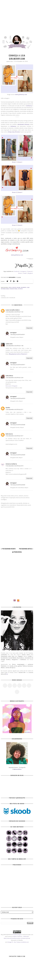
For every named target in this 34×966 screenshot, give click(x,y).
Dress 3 (14, 192)
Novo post (8, 386)
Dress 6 (20, 225)
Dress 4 (20, 192)
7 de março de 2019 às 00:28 (17, 424)
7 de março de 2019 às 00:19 (17, 398)
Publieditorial (13, 288)
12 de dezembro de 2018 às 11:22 (14, 312)
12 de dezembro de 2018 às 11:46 (14, 345)
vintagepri (13, 332)
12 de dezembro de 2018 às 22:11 (14, 409)
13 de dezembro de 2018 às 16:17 (14, 436)
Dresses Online (16, 287)
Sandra (8, 407)
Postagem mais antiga (25, 549)
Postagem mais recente (9, 549)
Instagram (23, 271)
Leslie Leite (9, 344)
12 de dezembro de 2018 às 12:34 (14, 377)
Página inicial (18, 552)
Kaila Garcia (9, 434)
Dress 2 (20, 162)
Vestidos (20, 288)
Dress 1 (14, 162)
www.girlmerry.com (21, 94)
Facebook (16, 271)
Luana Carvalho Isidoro (13, 310)
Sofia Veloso (9, 375)
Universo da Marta (11, 464)
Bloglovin (30, 273)
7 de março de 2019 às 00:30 (17, 485)
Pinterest (29, 271)
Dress (10, 287)
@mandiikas (17, 769)
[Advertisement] (17, 17)
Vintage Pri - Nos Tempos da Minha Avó (18, 942)
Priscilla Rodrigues (17, 934)
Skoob (20, 273)
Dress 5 (14, 225)
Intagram (14, 386)
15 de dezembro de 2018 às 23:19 (14, 466)
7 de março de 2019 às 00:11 (17, 334)
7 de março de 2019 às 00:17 (17, 364)
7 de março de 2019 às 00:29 (17, 455)
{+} (7, 674)
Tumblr (25, 273)
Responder (29, 328)
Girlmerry (29, 106)
